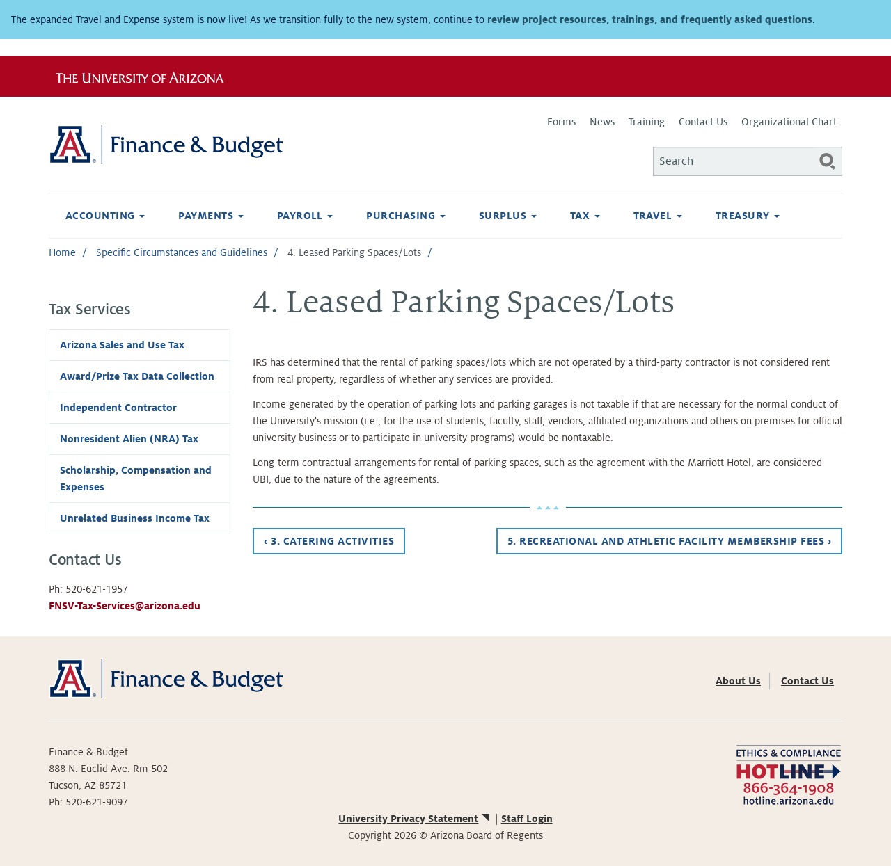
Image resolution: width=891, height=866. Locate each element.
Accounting (105, 215)
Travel (657, 215)
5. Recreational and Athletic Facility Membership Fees (669, 541)
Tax (585, 215)
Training (647, 121)
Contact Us (703, 121)
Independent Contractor (118, 407)
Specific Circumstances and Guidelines (181, 252)
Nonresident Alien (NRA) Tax (129, 438)
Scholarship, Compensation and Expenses (136, 478)
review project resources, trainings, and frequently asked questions (649, 19)
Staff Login (527, 818)
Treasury (748, 215)
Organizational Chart (789, 121)
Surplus (508, 215)
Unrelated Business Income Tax (135, 518)
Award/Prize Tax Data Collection (137, 376)
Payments (210, 215)
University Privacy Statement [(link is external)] (414, 818)
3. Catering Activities (329, 541)
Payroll (305, 215)
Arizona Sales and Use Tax (122, 345)
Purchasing (405, 215)
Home (62, 252)
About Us (738, 681)
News (602, 121)
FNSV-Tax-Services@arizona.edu (124, 605)
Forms (561, 121)
